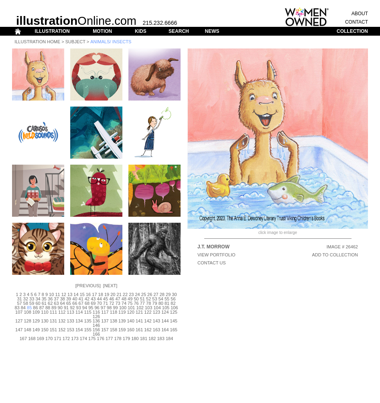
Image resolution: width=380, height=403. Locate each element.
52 (148, 298)
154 (79, 329)
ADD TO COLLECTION (335, 254)
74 (124, 303)
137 (104, 320)
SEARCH (179, 31)
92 (72, 307)
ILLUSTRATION (52, 31)
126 (96, 316)
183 (160, 338)
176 (100, 338)
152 (61, 329)
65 (68, 303)
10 (51, 294)
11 (57, 294)
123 (156, 312)
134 (79, 320)
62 (50, 303)
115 (87, 312)
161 (139, 329)
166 (96, 334)
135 (87, 320)
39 (68, 298)
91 (66, 307)
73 (117, 303)
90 (60, 307)
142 (147, 320)
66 (74, 303)
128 (27, 320)
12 (63, 294)
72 (111, 303)
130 (44, 320)
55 (167, 298)
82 (173, 303)
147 (18, 329)
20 (112, 294)
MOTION (102, 31)
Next (110, 285)
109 (36, 312)
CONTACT (356, 22)
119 (122, 312)
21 (119, 294)
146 (96, 325)
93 (78, 307)
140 (130, 320)
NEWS (212, 31)
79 (154, 303)
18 (100, 294)
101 (131, 307)
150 (44, 329)
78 (148, 303)
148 (27, 329)
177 (109, 338)
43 (93, 298)
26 (149, 294)
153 (70, 329)
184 (169, 338)
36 (50, 298)
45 (105, 298)
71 (105, 303)
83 (16, 307)
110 (44, 312)
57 (19, 303)
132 (61, 320)
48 (124, 298)
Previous (88, 285)
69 (93, 303)
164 (165, 329)
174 (83, 338)
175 (92, 338)
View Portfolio (216, 254)
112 (61, 312)
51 (142, 298)
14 (75, 294)
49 (130, 298)
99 (115, 307)
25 (143, 294)
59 (31, 303)
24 (137, 294)
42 (87, 298)
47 (117, 298)
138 (113, 320)
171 (57, 338)
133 (70, 320)
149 (36, 329)
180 (134, 338)
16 (88, 294)
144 (165, 320)
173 (74, 338)
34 (37, 298)
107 (18, 312)
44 (99, 298)
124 (165, 312)
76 (136, 303)
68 (87, 303)
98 (109, 307)
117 (104, 312)
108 (27, 312)
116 (96, 312)
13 (69, 294)
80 (161, 303)
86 (35, 307)
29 (168, 294)
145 (173, 320)
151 (53, 329)
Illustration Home (37, 41)
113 (70, 312)
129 (36, 320)
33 (31, 298)
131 (53, 320)
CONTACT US (211, 262)
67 (81, 303)
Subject (75, 41)
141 (139, 320)
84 (23, 307)
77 (142, 303)
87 (41, 307)
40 (74, 298)
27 (155, 294)
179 (126, 338)
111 (53, 312)
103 (148, 307)
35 (44, 298)
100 (122, 307)
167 (23, 338)
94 (84, 307)
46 (111, 298)
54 (161, 298)
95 (90, 307)
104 (157, 307)
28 (162, 294)
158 (113, 329)
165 (173, 329)
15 (82, 294)
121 (139, 312)
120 (130, 312)
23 (131, 294)
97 (103, 307)
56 (173, 298)
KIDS (140, 31)
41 (81, 298)
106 (174, 307)
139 (122, 320)
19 (106, 294)
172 (66, 338)
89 (53, 307)
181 (143, 338)
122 (147, 312)
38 (62, 298)
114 (79, 312)
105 (165, 307)
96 (96, 307)
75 (130, 303)
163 (156, 329)
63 (56, 303)
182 (152, 338)
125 (173, 312)
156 (96, 329)
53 (154, 298)
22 (125, 294)
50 (136, 298)
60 (37, 303)
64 (62, 303)
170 (49, 338)
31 (19, 298)
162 (147, 329)
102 (140, 307)
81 (167, 303)
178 (117, 338)
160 (130, 329)
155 (87, 329)
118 (113, 312)
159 (122, 329)
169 (40, 338)
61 (44, 303)
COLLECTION (352, 31)
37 (56, 298)
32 (25, 298)
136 (96, 320)
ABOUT (360, 13)
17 (94, 294)
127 (18, 320)
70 (99, 303)
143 (156, 320)
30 (174, 294)
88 (47, 307)
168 (31, 338)
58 (25, 303)
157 (104, 329)
